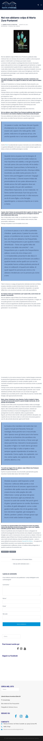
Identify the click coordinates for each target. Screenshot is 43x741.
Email (4, 606)
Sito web (5, 614)
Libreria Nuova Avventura (9, 24)
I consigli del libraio (14, 26)
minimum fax (5, 551)
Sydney (37, 738)
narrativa (12, 551)
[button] (38, 5)
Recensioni (4, 26)
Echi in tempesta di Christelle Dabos (22, 559)
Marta (6, 145)
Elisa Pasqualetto (14, 703)
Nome (5, 598)
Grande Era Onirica (27, 541)
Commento (6, 584)
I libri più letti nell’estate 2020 (21, 564)
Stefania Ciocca (13, 707)
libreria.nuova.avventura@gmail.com (13, 729)
